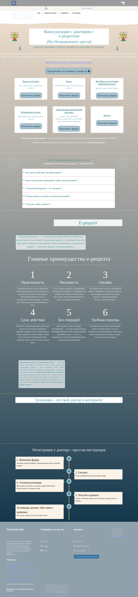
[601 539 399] (74, 541)
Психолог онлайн (80, 550)
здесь (34, 584)
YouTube (45, 550)
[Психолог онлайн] (74, 550)
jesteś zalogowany (87, 8)
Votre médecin (76, 13)
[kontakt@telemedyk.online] (74, 546)
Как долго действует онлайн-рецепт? (43, 172)
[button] (68, 172)
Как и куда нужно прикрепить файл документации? (51, 180)
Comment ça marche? (50, 13)
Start (38, 13)
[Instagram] (41, 546)
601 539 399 (79, 541)
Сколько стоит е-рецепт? (37, 204)
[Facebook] (41, 541)
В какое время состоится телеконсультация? (47, 196)
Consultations (64, 13)
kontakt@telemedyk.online (82, 546)
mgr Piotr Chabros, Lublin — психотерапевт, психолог (20, 563)
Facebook (45, 541)
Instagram (45, 546)
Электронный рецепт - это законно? (43, 188)
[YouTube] (41, 550)
